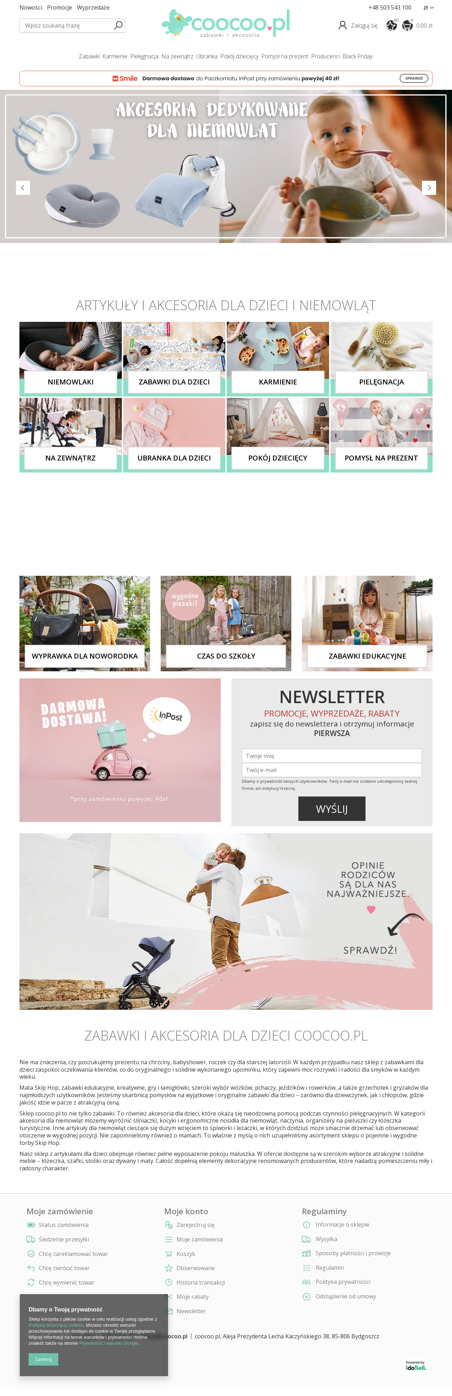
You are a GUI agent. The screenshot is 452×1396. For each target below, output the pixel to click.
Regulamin (323, 1268)
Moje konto (186, 1211)
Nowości (30, 7)
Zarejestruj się (196, 1225)
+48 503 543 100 (390, 7)
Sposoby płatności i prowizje (346, 1253)
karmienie (114, 56)
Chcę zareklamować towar (73, 1254)
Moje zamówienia (200, 1239)
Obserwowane (196, 1268)
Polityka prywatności (336, 1282)
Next (429, 188)
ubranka (207, 56)
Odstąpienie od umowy (339, 1297)
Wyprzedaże (93, 7)
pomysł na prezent (284, 56)
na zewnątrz (177, 56)
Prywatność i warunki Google (108, 1343)
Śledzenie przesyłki (64, 1239)
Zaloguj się (365, 25)
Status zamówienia (64, 1225)
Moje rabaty (193, 1296)
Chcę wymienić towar (66, 1282)
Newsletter (191, 1311)
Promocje (59, 7)
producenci (325, 56)
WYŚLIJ (332, 809)
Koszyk (186, 1254)
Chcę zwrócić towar (64, 1268)
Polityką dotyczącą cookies (56, 1325)
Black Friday (358, 56)
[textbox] (72, 25)
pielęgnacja (144, 56)
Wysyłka (319, 1239)
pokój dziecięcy (239, 56)
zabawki (89, 56)
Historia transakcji (201, 1282)
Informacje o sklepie (335, 1225)
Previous (23, 188)
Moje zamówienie (59, 1211)
